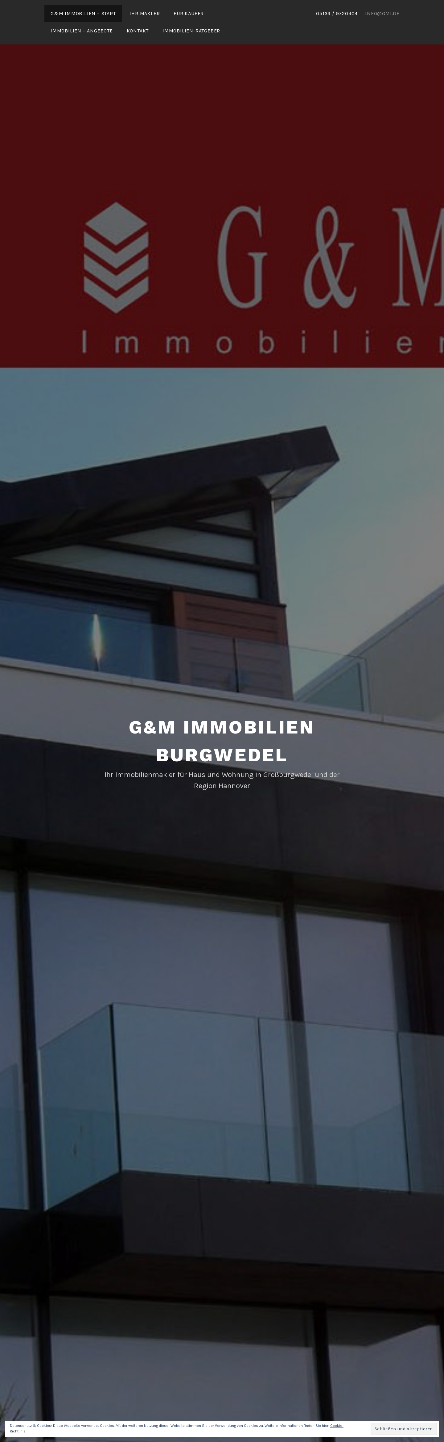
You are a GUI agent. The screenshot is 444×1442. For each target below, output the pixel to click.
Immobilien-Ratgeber (191, 31)
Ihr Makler (145, 13)
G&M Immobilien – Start (83, 13)
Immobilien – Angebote (82, 31)
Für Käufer (189, 13)
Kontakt (138, 31)
